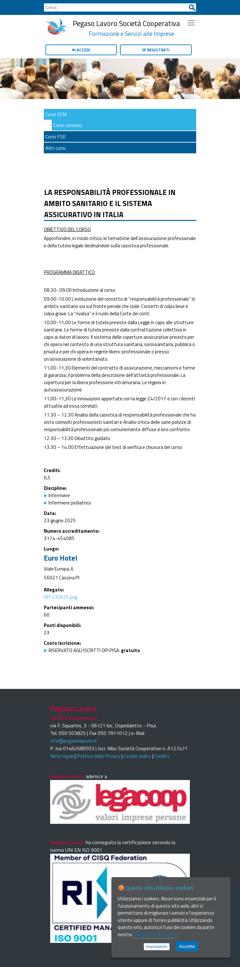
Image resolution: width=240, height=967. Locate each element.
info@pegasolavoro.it (73, 740)
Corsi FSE (55, 136)
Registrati (156, 50)
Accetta (187, 946)
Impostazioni (156, 946)
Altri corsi (55, 148)
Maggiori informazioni (155, 934)
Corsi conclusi (67, 125)
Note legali (61, 756)
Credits (162, 756)
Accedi (81, 50)
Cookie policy (137, 756)
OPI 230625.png (60, 597)
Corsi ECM (56, 114)
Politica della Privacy (98, 756)
